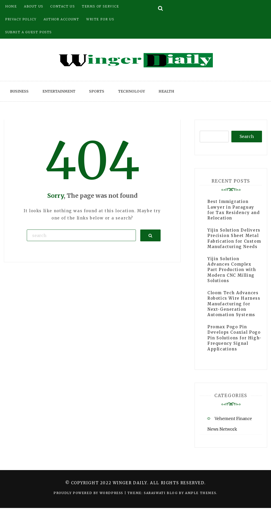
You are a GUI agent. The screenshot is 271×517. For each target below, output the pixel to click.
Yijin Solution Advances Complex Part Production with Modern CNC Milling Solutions (231, 269)
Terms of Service (100, 6)
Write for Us (100, 19)
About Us (33, 6)
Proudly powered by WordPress (89, 493)
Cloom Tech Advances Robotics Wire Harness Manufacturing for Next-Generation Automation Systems (233, 303)
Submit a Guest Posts (28, 32)
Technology (131, 91)
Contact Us (62, 6)
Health (166, 91)
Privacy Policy (20, 19)
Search (247, 136)
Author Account (61, 19)
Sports (96, 91)
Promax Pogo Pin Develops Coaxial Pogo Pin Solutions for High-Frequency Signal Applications (234, 337)
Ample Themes (200, 493)
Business (19, 91)
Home (11, 6)
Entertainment (58, 91)
